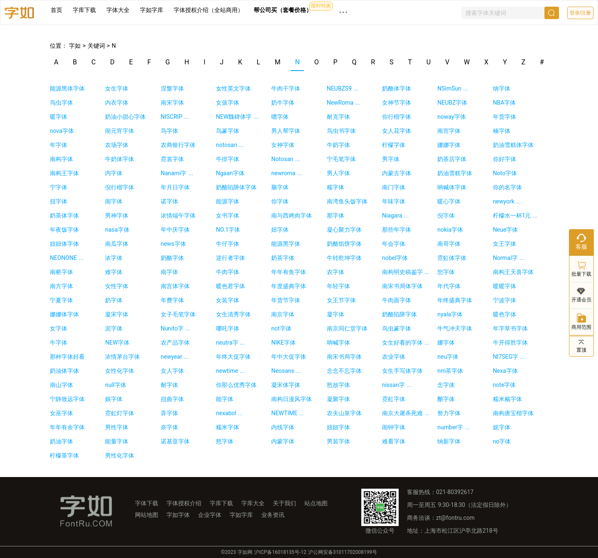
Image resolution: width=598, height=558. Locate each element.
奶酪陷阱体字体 (236, 187)
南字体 (169, 272)
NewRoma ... (343, 102)
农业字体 (393, 356)
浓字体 (114, 258)
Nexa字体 (505, 370)
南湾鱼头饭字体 (347, 201)
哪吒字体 (227, 328)
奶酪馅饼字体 (344, 243)
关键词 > (100, 45)
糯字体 (335, 187)
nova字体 (62, 130)
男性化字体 (119, 455)
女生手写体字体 (402, 370)
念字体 (446, 385)
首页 (56, 10)
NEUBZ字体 (452, 102)
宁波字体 (504, 300)
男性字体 (116, 427)
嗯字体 (280, 116)
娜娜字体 (449, 145)
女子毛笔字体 (178, 314)
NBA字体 (504, 102)
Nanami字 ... (177, 173)
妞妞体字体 (64, 243)
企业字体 (209, 515)
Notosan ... (285, 159)
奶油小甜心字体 (125, 116)
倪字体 (446, 215)
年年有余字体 (67, 427)
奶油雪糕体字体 (513, 145)
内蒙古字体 (396, 173)
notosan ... (229, 145)
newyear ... (175, 356)
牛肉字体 (227, 272)
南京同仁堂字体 (347, 328)
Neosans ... (286, 370)
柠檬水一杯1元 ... (515, 215)
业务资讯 (272, 515)
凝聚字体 (338, 399)
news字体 (173, 243)
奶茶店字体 (451, 159)
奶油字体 (61, 441)
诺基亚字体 (175, 441)
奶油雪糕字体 (454, 173)
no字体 (502, 441)
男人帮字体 (285, 130)
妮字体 (501, 427)
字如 (74, 45)
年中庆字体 (175, 229)
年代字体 (449, 286)
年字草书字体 (510, 328)
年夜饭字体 (64, 229)
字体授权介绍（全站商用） (208, 10)
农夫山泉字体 (344, 413)
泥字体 (114, 328)
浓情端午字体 (178, 215)
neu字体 (447, 356)
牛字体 (58, 342)
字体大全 (118, 10)
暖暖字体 (504, 286)
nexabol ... (229, 413)
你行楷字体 (396, 116)
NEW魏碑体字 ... (237, 116)
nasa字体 (117, 229)
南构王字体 (64, 173)
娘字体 (114, 399)
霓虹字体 (393, 399)
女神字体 (282, 145)
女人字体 (172, 370)
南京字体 (282, 314)
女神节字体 (396, 102)
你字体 (280, 201)
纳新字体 (449, 441)
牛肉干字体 (285, 88)
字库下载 (84, 10)
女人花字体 (396, 130)
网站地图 (146, 515)
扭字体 (58, 201)
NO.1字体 (228, 229)
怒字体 (224, 441)
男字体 (390, 159)
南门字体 (393, 187)
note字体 (504, 385)
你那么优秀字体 (236, 385)
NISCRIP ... (175, 116)
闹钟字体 (393, 427)
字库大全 (253, 503)
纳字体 (501, 88)
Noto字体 (505, 173)
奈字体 (169, 427)
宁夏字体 (61, 300)
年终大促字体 (233, 356)
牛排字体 (227, 159)
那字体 (335, 215)
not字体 (281, 328)
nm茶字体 (450, 370)
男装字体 (338, 441)
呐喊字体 (338, 342)
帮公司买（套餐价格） (283, 10)
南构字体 (61, 159)
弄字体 (169, 413)
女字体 (58, 328)
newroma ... (286, 173)
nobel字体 (395, 258)
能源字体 (227, 201)
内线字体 (282, 427)
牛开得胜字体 (510, 342)
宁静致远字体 (67, 399)
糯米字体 (227, 427)
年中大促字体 (288, 356)
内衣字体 (116, 102)
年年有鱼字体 (288, 272)
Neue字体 (505, 229)
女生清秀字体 (233, 314)
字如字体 (178, 515)
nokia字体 (450, 229)
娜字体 (446, 342)
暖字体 (58, 116)
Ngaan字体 (230, 173)
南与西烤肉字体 (291, 215)
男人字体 (338, 173)
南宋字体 (172, 102)
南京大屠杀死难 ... (405, 413)
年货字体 (504, 116)
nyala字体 (450, 314)
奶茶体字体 (64, 215)
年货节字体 (285, 300)
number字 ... (453, 427)
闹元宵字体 (119, 130)
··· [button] (343, 12)
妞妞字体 (338, 427)
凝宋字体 (116, 314)
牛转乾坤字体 (344, 258)
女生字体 (116, 88)
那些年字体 (396, 229)
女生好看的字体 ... (405, 342)
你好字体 (504, 159)
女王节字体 (341, 300)
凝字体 (335, 314)
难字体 (114, 272)
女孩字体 (227, 102)
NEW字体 (117, 342)
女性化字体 (119, 370)
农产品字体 (175, 342)
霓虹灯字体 (119, 413)
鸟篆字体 (227, 130)
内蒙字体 (282, 441)
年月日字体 (175, 187)
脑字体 (280, 187)
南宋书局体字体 (402, 286)
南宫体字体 (175, 286)
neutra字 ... (230, 342)
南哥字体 (449, 243)
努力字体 (449, 413)
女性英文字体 (233, 88)
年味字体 (393, 201)
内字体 (114, 173)
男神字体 (116, 215)
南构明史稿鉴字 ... (405, 272)
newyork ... (507, 201)
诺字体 (169, 201)
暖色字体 (504, 314)
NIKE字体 (283, 342)
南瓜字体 (116, 243)
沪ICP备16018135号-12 (280, 552)
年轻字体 (338, 286)
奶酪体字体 (396, 88)
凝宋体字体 (285, 385)
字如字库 (151, 10)
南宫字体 (449, 130)
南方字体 (61, 286)
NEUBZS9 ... (342, 88)
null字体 (115, 385)
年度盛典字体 (288, 286)
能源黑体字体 (67, 88)
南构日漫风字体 (291, 399)
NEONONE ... (66, 258)
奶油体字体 (64, 370)
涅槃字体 (172, 88)
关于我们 (284, 503)
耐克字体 (338, 116)
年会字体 (393, 243)
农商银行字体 (178, 145)
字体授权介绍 (184, 503)
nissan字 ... (396, 385)
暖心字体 (449, 201)
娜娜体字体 (64, 314)
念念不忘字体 (344, 370)
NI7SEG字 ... (509, 356)
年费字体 (172, 300)
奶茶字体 (282, 258)
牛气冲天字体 (454, 328)
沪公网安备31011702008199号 (342, 552)
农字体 (335, 272)
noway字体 (451, 116)
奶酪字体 (172, 258)
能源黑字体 (285, 243)
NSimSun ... (452, 88)
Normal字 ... (508, 258)
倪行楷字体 (119, 187)
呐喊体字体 (451, 187)
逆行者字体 (230, 258)
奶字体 (114, 300)
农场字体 (116, 145)
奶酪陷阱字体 (399, 314)
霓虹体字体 (451, 258)
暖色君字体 (230, 286)
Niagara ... (395, 215)
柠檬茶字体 (64, 455)
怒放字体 (338, 385)
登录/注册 (580, 13)
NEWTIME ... (287, 413)
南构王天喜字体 (513, 272)
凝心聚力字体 (344, 229)
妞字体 (280, 229)
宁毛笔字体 (341, 159)
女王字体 (504, 243)
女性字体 (116, 286)
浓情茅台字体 (122, 356)
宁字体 (58, 187)
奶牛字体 (282, 102)
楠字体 (501, 130)
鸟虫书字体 (341, 130)
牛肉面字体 (396, 300)
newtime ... (230, 370)
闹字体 (114, 201)
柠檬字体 (393, 145)
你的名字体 (507, 187)
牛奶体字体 (119, 159)
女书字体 (227, 215)
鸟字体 (169, 130)
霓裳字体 (172, 159)
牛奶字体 (338, 145)
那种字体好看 (67, 356)
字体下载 (146, 503)
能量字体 (116, 441)
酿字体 (446, 399)
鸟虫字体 (61, 102)
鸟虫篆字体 (396, 328)
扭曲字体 (172, 399)
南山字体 (61, 385)
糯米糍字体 (507, 399)
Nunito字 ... (175, 328)
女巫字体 (61, 413)
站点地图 (316, 503)
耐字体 (169, 385)
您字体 (446, 272)
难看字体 (393, 441)
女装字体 (227, 300)
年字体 (58, 145)
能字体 (224, 399)
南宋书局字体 (344, 356)
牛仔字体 (227, 243)
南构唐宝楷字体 (513, 413)
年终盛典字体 (454, 300)
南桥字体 (61, 272)
